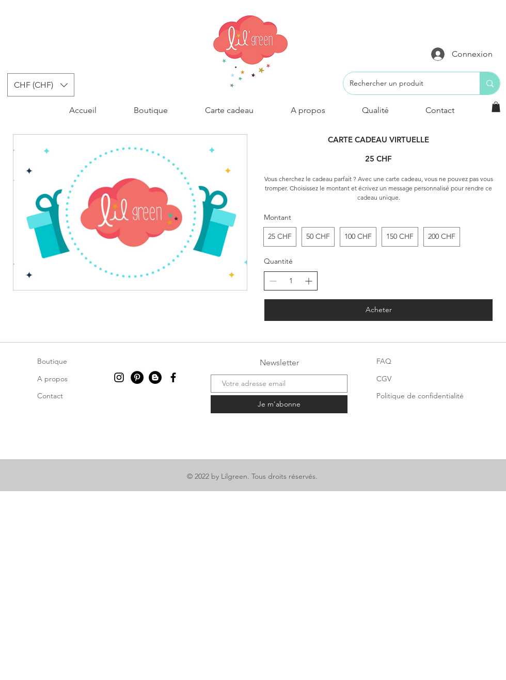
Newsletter (279, 362)
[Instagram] (119, 377)
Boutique (52, 361)
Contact (50, 395)
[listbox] (40, 84)
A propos (52, 378)
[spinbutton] (290, 281)
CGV (383, 378)
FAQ (383, 361)
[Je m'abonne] (279, 404)
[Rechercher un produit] (404, 83)
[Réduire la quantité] (272, 281)
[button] (40, 84)
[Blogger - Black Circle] (155, 377)
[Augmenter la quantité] (308, 281)
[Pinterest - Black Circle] (137, 377)
